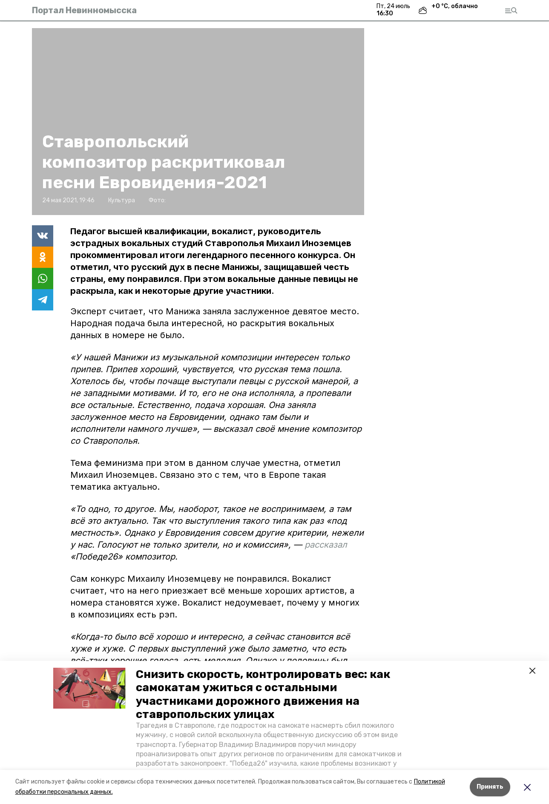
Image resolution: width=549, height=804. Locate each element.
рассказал (326, 545)
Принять (490, 786)
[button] (89, 688)
